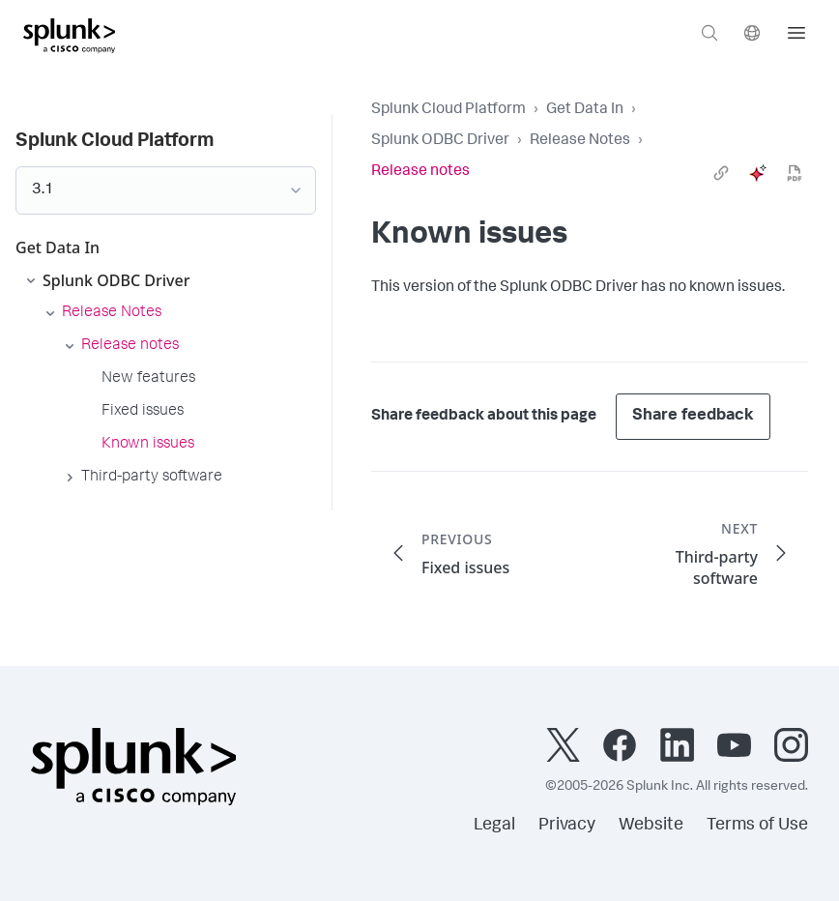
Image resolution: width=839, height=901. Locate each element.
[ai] (757, 173)
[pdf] (794, 173)
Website (651, 825)
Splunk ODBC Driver (440, 141)
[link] (721, 173)
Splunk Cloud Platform (448, 110)
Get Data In (584, 110)
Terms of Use (757, 825)
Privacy (566, 825)
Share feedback (693, 416)
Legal (494, 825)
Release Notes (580, 141)
